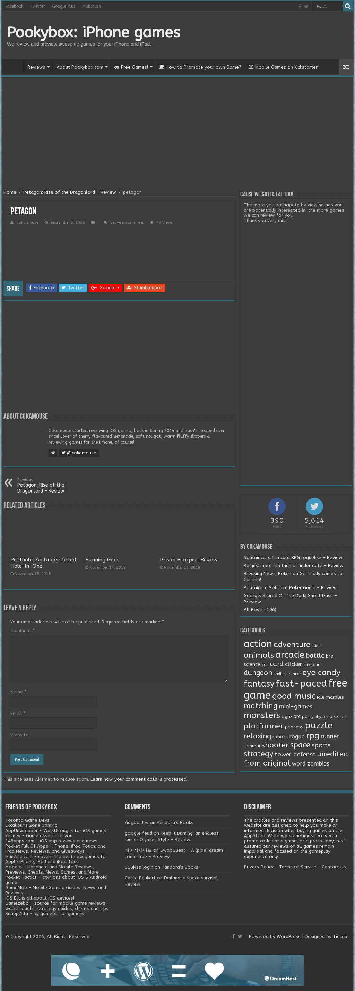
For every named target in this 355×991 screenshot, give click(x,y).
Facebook (14, 6)
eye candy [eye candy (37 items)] (321, 672)
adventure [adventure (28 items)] (292, 644)
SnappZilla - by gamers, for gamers (44, 913)
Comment (22, 630)
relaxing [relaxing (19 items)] (257, 736)
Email (17, 713)
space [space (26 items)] (300, 745)
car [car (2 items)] (265, 664)
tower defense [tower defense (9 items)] (295, 754)
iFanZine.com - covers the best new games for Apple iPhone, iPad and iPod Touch (56, 859)
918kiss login (139, 867)
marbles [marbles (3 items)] (335, 697)
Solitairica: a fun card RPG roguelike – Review (293, 557)
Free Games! (131, 67)
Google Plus (63, 6)
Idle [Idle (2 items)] (320, 697)
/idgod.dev (136, 822)
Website (19, 734)
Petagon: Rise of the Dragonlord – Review (52, 486)
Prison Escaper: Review (188, 560)
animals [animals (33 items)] (259, 655)
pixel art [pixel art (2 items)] (338, 716)
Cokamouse (27, 222)
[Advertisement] (177, 134)
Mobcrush (91, 6)
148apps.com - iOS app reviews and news (51, 840)
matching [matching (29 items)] (261, 705)
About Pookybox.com (80, 67)
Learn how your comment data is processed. (139, 779)
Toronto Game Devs (27, 820)
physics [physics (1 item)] (321, 717)
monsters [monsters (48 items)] (262, 715)
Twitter (37, 6)
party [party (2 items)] (307, 716)
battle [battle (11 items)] (315, 656)
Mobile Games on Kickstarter (283, 67)
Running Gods (102, 560)
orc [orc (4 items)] (297, 716)
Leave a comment (127, 222)
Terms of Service (297, 866)
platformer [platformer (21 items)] (263, 726)
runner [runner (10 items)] (330, 736)
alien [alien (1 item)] (316, 646)
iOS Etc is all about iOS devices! (39, 898)
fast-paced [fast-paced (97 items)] (301, 683)
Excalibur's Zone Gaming (31, 825)
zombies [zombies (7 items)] (318, 763)
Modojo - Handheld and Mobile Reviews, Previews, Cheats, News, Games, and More (52, 869)
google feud (138, 833)
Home (14, 66)
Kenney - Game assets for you (38, 835)
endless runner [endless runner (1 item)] (287, 674)
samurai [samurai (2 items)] (252, 746)
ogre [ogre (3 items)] (287, 716)
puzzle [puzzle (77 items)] (318, 725)
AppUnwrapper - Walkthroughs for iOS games (55, 830)
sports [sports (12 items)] (321, 745)
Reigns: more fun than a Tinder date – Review (294, 565)
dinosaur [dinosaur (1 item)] (311, 665)
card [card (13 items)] (277, 664)
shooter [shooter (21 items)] (275, 745)
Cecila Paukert (140, 878)
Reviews (36, 67)
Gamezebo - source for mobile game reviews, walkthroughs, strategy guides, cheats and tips (57, 906)
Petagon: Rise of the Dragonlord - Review (69, 192)
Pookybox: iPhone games (93, 32)
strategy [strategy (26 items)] (258, 754)
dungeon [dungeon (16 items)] (258, 673)
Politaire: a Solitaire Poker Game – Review (290, 587)
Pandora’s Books (175, 822)
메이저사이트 (138, 850)
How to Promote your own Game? (200, 67)
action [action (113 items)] (258, 643)
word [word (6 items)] (299, 763)
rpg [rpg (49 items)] (312, 736)
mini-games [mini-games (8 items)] (295, 706)
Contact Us (334, 866)
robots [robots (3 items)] (280, 737)
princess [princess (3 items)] (294, 727)
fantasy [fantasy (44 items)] (259, 684)
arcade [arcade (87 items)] (290, 654)
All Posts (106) (260, 609)
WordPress (289, 936)
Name (18, 691)
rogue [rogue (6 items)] (297, 736)
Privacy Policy (259, 866)
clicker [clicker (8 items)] (293, 664)
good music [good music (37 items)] (293, 696)
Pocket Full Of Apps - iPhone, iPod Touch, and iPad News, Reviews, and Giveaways (55, 848)
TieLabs (341, 936)
